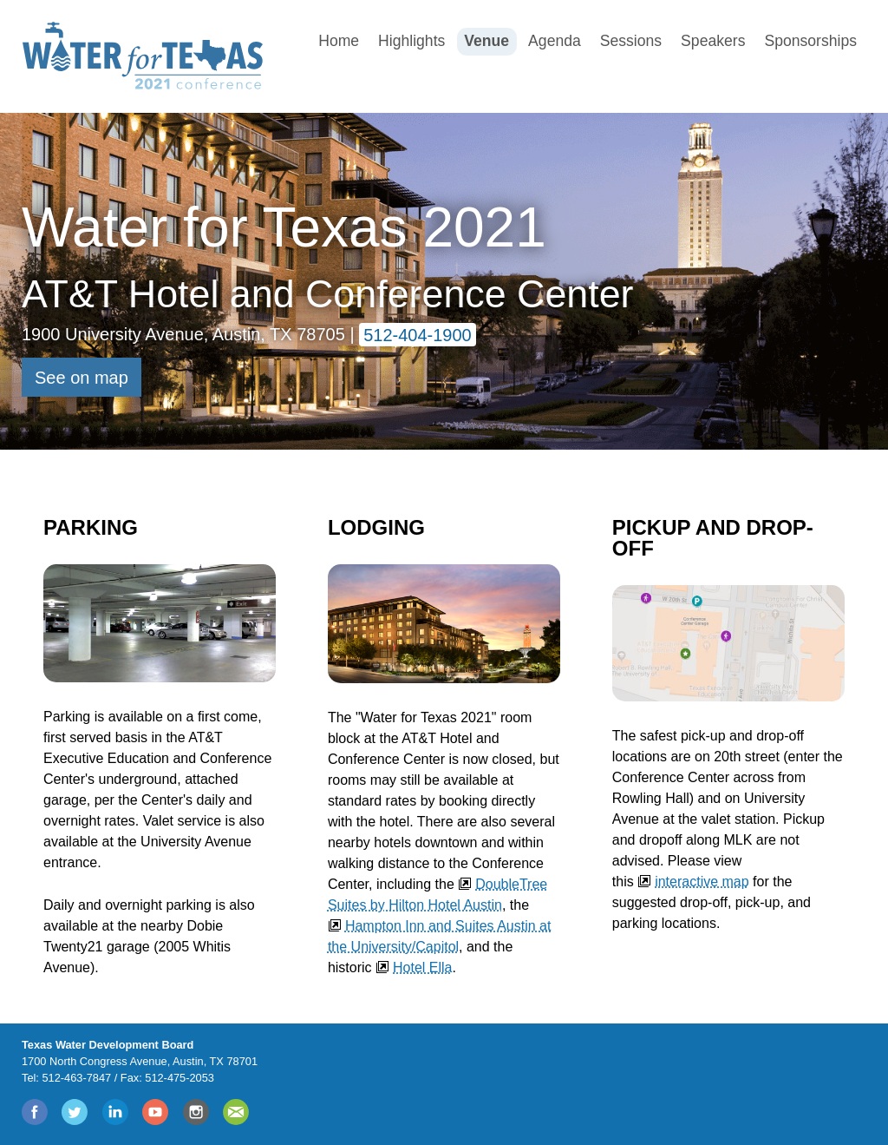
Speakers (713, 40)
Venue (486, 40)
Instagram (197, 1112)
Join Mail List (237, 1112)
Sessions (631, 40)
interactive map (702, 881)
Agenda (554, 40)
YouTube (156, 1112)
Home (338, 40)
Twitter (75, 1112)
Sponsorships (810, 40)
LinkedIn (116, 1112)
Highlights (411, 40)
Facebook (35, 1112)
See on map (81, 377)
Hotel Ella (422, 967)
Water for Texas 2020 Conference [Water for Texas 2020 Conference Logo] (146, 55)
